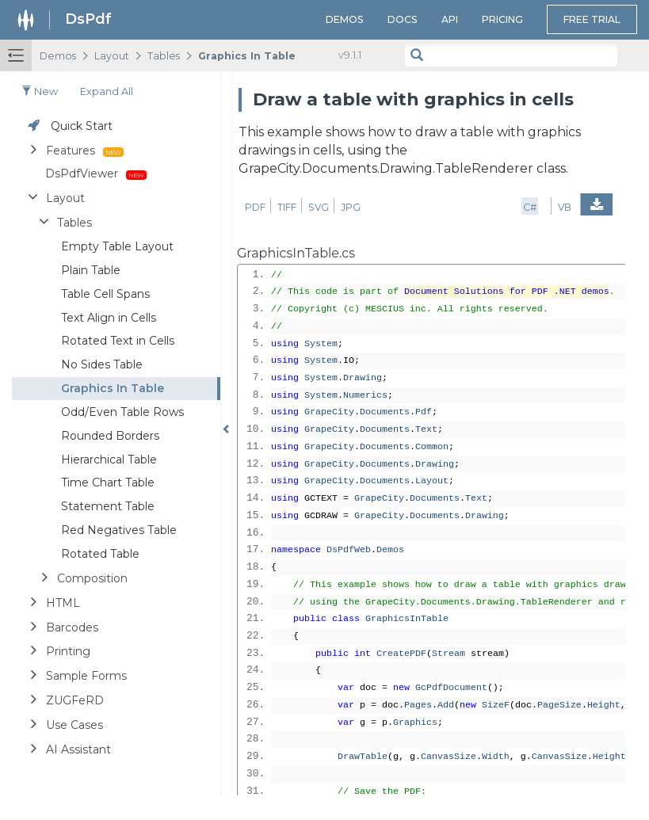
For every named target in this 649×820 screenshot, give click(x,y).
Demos (345, 19)
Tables (163, 56)
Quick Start (82, 126)
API (449, 19)
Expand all (106, 91)
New (39, 91)
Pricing (502, 19)
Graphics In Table (247, 56)
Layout (111, 56)
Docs (402, 19)
